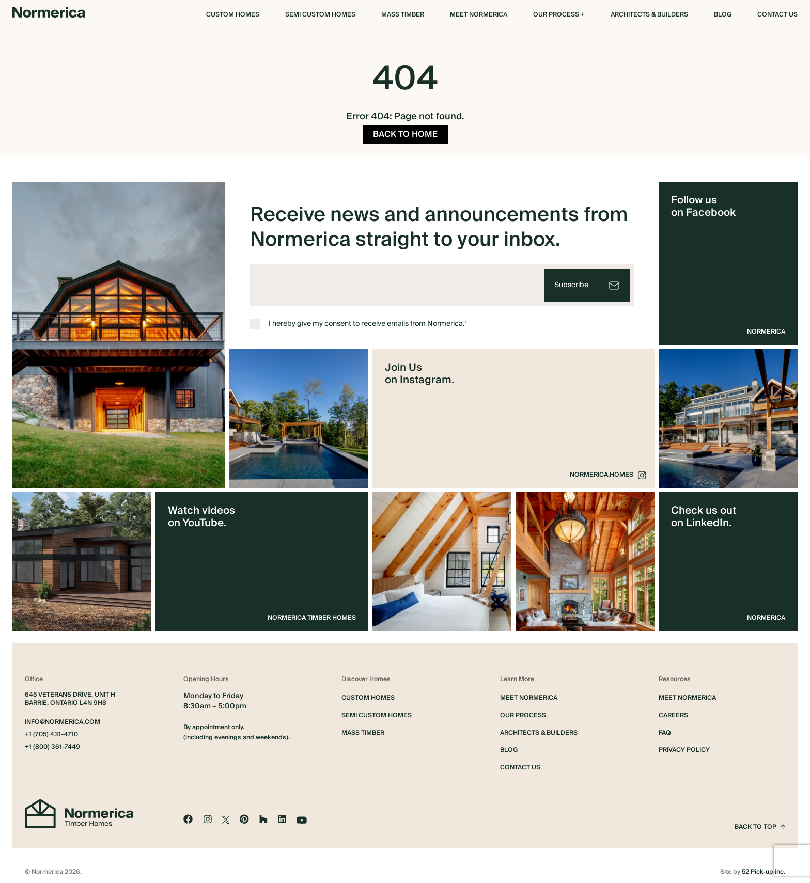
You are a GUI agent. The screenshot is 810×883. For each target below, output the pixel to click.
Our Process (523, 712)
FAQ (665, 730)
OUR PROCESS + (559, 15)
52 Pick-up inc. (763, 869)
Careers (673, 712)
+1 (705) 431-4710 (51, 732)
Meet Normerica (478, 15)
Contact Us (777, 15)
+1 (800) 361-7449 (52, 744)
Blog (722, 15)
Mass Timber (402, 15)
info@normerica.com (62, 719)
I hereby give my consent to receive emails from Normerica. (358, 321)
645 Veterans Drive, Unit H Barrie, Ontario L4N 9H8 (70, 696)
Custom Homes (232, 15)
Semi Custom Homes (320, 15)
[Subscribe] (587, 282)
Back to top (760, 824)
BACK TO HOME (405, 131)
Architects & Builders (649, 15)
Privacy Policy (684, 747)
